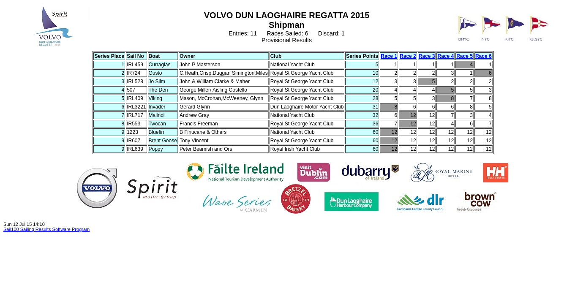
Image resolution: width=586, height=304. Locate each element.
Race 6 (483, 56)
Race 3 (427, 56)
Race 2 (408, 56)
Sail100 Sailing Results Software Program (46, 229)
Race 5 (464, 56)
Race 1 (389, 56)
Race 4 (445, 56)
